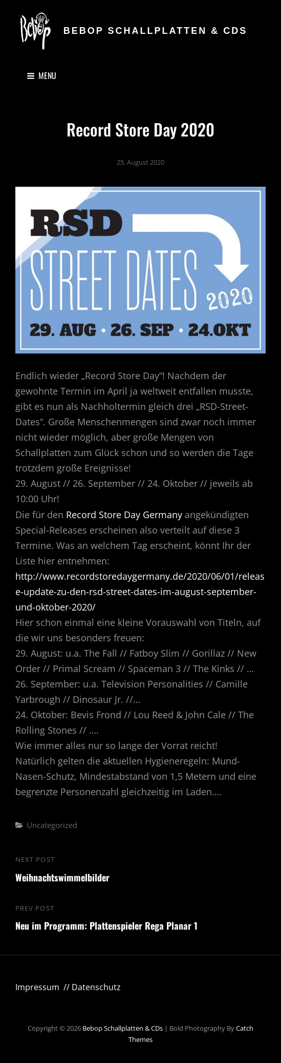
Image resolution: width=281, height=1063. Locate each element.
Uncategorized (52, 825)
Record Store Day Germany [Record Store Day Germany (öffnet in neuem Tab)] (125, 514)
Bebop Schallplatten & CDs (155, 31)
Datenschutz (96, 987)
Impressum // (43, 987)
